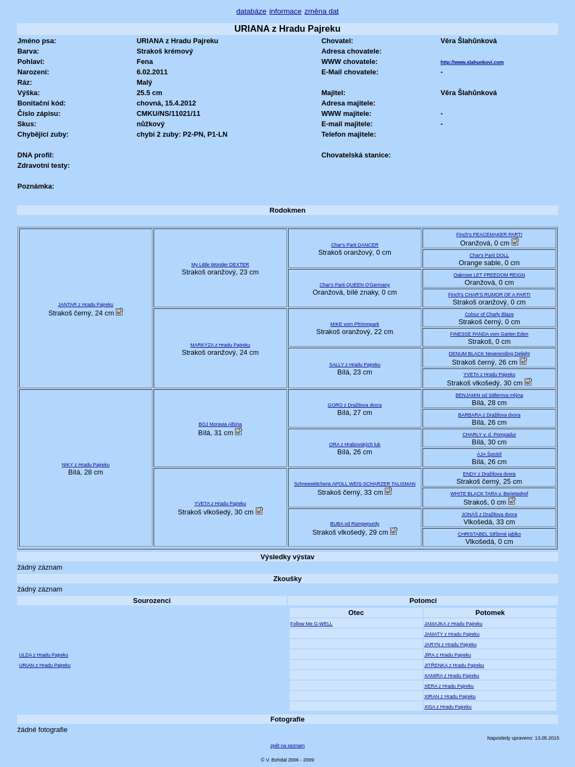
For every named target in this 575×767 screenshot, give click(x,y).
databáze (251, 11)
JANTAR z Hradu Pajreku (85, 304)
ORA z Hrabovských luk (354, 444)
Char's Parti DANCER (355, 245)
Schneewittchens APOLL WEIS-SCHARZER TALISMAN (354, 484)
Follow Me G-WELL (311, 624)
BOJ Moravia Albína (220, 424)
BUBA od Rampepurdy (354, 523)
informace (285, 11)
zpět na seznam (287, 745)
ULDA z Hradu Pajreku (43, 655)
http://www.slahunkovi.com (472, 62)
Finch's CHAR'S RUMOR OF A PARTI (489, 294)
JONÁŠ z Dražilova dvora (489, 514)
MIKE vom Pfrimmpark (354, 324)
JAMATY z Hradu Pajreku (451, 634)
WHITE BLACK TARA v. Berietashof (489, 493)
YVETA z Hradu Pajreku (489, 374)
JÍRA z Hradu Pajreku (447, 655)
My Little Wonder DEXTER (220, 264)
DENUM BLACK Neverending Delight (489, 353)
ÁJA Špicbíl (489, 454)
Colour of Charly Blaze (489, 314)
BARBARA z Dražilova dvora (489, 415)
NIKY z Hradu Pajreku (85, 464)
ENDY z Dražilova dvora (489, 474)
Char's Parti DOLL (489, 255)
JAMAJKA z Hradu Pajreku (453, 624)
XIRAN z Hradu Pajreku (450, 696)
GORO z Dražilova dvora (355, 405)
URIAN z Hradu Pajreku (45, 665)
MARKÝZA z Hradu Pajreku (220, 345)
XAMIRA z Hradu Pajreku (451, 675)
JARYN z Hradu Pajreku (450, 644)
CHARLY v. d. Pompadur (489, 434)
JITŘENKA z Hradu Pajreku (454, 665)
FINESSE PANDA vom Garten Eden (489, 334)
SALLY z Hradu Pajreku (354, 364)
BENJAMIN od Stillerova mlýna (489, 395)
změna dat (321, 11)
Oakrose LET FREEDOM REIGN (489, 275)
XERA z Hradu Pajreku (449, 686)
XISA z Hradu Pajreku (448, 707)
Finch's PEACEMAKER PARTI (489, 234)
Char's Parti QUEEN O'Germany (355, 285)
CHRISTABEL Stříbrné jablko (488, 534)
